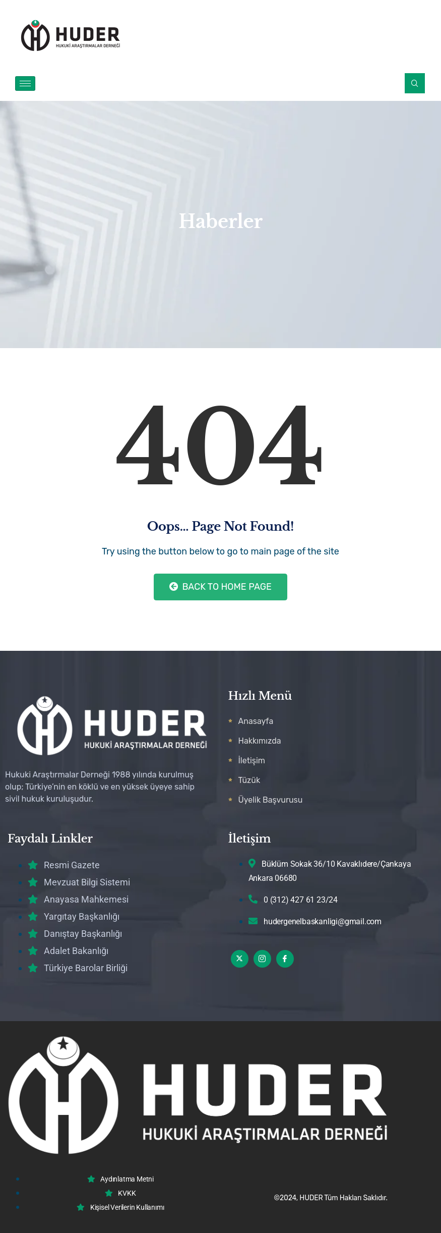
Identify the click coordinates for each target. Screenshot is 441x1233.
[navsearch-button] (415, 83)
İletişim (252, 760)
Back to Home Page (220, 586)
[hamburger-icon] (25, 83)
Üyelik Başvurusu (270, 800)
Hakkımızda (259, 741)
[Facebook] (285, 959)
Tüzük (249, 780)
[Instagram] (262, 959)
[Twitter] (239, 959)
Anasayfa (256, 721)
